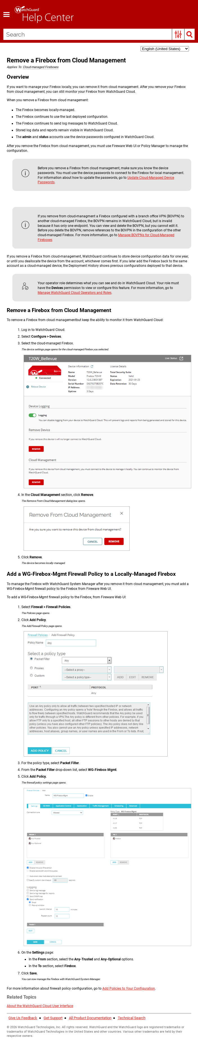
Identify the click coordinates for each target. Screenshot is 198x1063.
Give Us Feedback (22, 1018)
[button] (178, 34)
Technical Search (131, 1018)
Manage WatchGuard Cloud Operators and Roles (74, 293)
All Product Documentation (90, 1018)
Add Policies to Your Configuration (128, 988)
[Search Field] (99, 34)
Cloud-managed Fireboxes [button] (40, 67)
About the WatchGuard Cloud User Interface (40, 1006)
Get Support (53, 1018)
